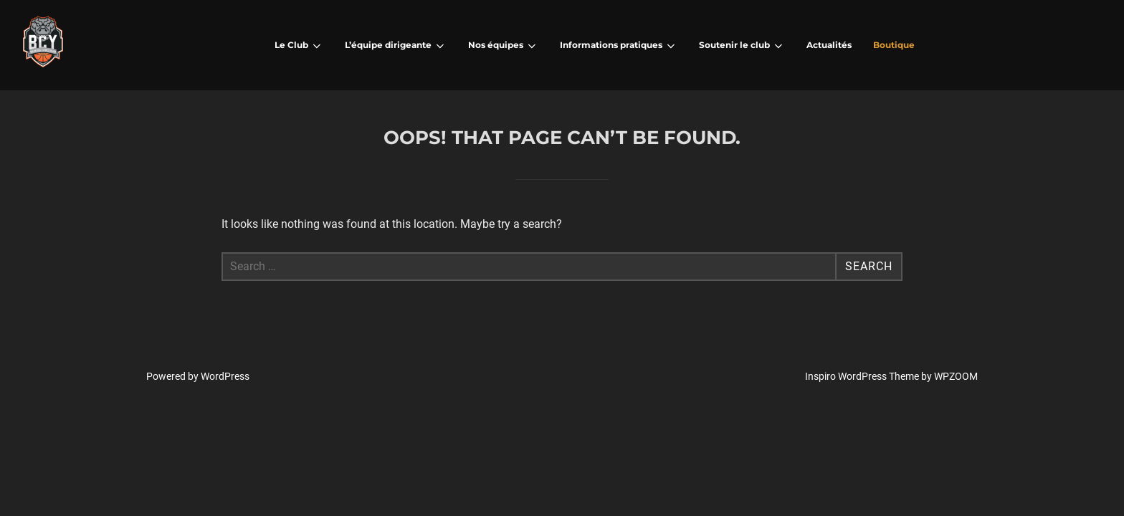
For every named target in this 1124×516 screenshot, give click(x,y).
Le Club (299, 45)
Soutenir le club (742, 45)
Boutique (894, 44)
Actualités (829, 44)
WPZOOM (956, 376)
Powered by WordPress (197, 376)
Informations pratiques (618, 45)
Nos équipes (503, 45)
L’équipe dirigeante (396, 45)
